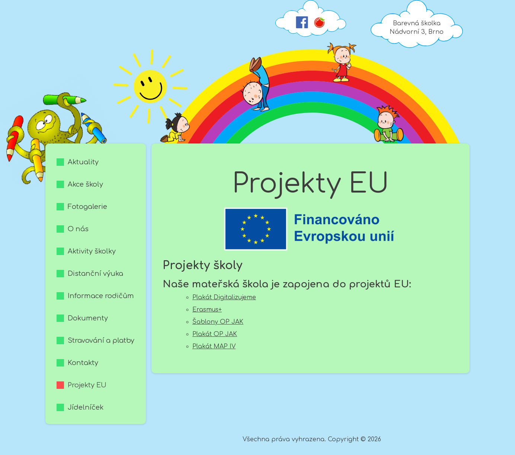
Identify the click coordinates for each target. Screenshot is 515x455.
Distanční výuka (95, 273)
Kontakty (83, 363)
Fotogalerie (87, 206)
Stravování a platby (101, 340)
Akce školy (85, 184)
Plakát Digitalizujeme (224, 297)
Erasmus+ (207, 309)
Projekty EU (87, 385)
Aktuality (83, 162)
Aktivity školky (92, 251)
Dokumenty (88, 318)
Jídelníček (85, 407)
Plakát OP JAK (214, 334)
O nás (78, 229)
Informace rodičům (101, 296)
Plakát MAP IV (214, 346)
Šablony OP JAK (217, 322)
